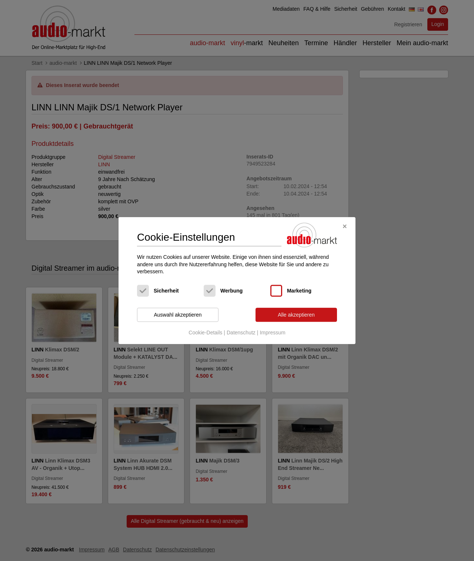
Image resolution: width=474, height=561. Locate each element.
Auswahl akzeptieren (177, 315)
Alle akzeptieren (296, 315)
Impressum (272, 333)
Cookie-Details (205, 333)
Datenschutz (241, 333)
